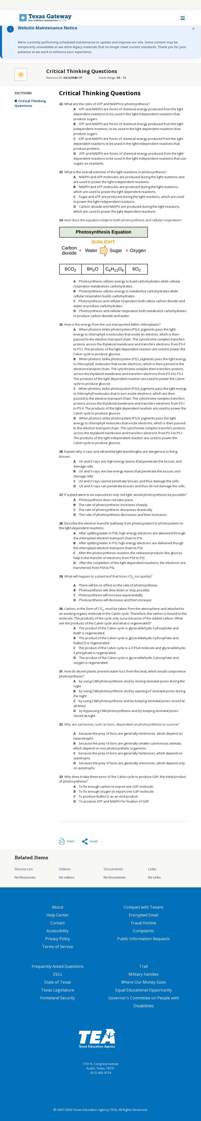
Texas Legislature (57, 990)
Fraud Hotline (143, 923)
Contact (57, 923)
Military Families (143, 974)
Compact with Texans (143, 907)
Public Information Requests (143, 938)
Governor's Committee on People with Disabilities (143, 1002)
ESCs (57, 974)
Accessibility (57, 931)
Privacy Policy (57, 938)
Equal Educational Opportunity (143, 990)
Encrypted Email (143, 915)
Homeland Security (57, 998)
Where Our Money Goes (143, 982)
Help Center (57, 915)
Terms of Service (57, 946)
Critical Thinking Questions (30, 103)
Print (71, 841)
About (57, 907)
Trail (143, 966)
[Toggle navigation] (183, 18)
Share (93, 841)
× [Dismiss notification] (193, 28)
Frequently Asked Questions (58, 966)
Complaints (143, 931)
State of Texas (57, 982)
